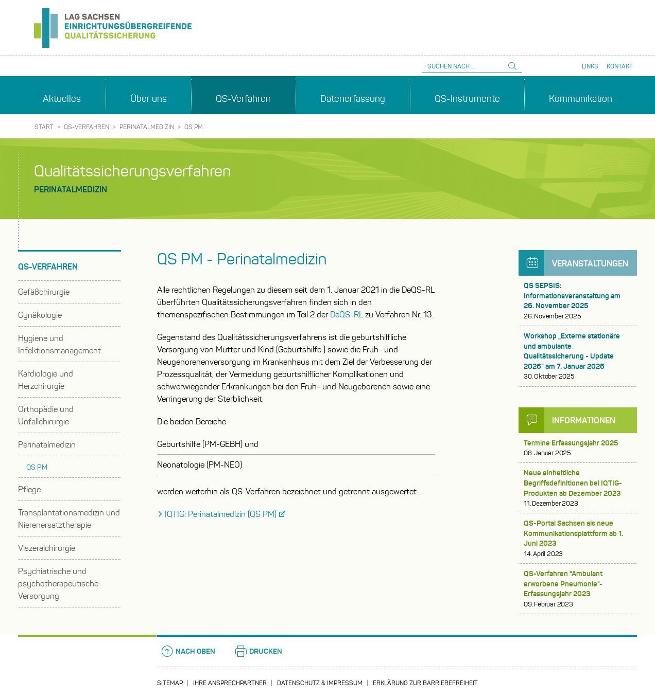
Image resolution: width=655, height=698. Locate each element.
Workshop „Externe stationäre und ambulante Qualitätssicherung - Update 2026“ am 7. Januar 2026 (578, 356)
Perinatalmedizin (146, 127)
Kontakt (620, 66)
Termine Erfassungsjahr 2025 (578, 448)
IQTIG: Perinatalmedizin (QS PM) (221, 514)
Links (590, 66)
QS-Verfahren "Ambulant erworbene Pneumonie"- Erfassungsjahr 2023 (578, 589)
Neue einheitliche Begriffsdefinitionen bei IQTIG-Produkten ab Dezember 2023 (578, 488)
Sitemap (170, 683)
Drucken (258, 651)
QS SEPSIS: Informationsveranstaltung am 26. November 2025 (578, 301)
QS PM (193, 127)
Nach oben (187, 651)
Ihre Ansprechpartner (230, 683)
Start (44, 127)
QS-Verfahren (86, 127)
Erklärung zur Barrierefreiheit (425, 683)
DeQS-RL (346, 314)
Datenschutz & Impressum (320, 683)
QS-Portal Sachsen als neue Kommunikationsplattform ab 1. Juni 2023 (578, 538)
